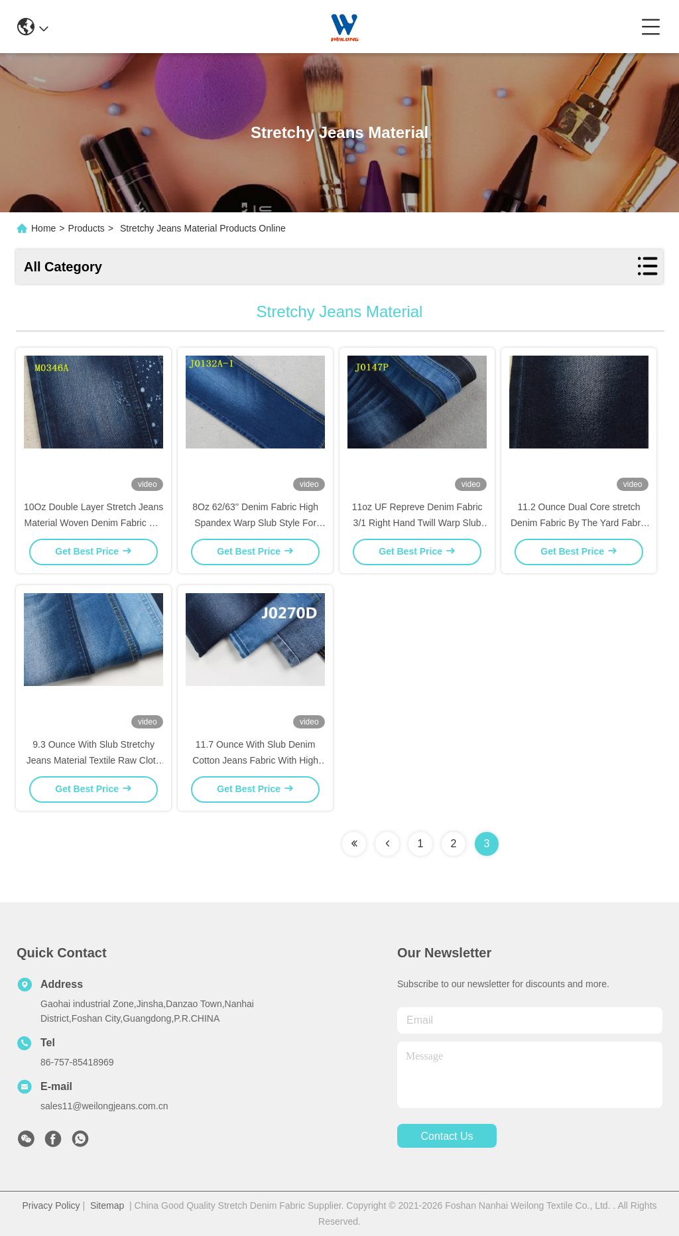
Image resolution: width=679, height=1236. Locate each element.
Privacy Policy (51, 1205)
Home (43, 228)
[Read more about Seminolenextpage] (354, 844)
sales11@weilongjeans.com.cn (104, 1106)
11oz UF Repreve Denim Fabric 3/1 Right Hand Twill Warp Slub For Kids (417, 523)
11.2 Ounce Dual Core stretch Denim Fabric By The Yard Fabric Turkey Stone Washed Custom (579, 523)
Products (86, 228)
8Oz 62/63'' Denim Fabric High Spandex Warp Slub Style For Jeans (255, 523)
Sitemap (107, 1205)
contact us (446, 1136)
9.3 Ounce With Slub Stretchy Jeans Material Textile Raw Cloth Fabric (94, 760)
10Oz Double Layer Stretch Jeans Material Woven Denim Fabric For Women (93, 523)
